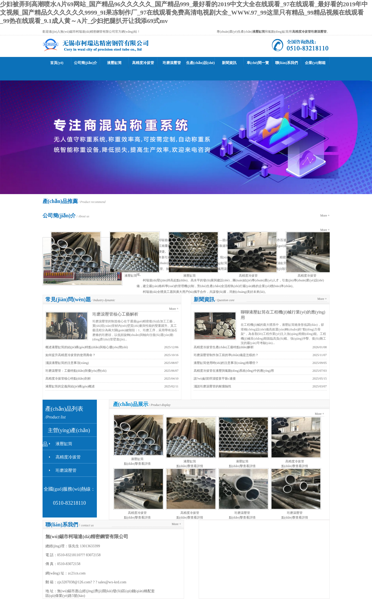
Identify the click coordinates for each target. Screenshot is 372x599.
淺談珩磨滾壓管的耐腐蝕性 (212, 386)
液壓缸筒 (114, 63)
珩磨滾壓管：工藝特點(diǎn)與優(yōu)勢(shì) (76, 371)
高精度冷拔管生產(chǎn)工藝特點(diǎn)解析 (224, 347)
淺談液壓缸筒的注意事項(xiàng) (67, 363)
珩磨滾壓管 (172, 63)
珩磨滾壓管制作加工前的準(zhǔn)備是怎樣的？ (226, 355)
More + (325, 215)
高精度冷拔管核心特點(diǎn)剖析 (68, 378)
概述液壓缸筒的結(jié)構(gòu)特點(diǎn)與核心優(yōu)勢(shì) (86, 347)
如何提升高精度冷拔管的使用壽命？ (70, 355)
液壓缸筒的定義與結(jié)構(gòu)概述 (70, 386)
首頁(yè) (56, 63)
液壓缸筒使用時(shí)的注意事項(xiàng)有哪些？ (226, 363)
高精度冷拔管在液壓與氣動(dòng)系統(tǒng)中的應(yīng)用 (234, 371)
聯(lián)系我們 (286, 63)
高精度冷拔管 (143, 63)
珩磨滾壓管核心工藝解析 (115, 314)
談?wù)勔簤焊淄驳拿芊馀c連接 (215, 378)
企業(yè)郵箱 (315, 63)
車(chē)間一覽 (258, 63)
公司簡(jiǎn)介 (85, 63)
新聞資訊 (229, 63)
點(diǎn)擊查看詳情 (137, 464)
